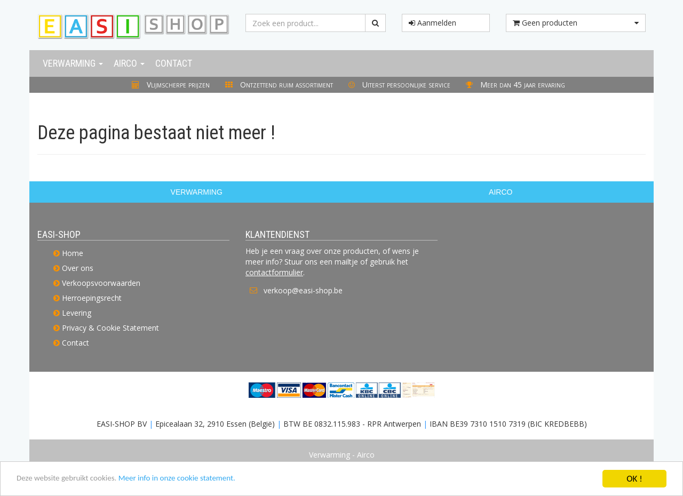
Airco (129, 63)
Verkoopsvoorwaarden (101, 283)
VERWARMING (197, 192)
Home (72, 253)
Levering (76, 313)
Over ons (77, 268)
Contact (173, 63)
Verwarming (73, 63)
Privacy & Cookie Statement (110, 328)
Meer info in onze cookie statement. (198, 479)
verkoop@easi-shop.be (303, 290)
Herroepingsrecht (92, 298)
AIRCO (500, 192)
